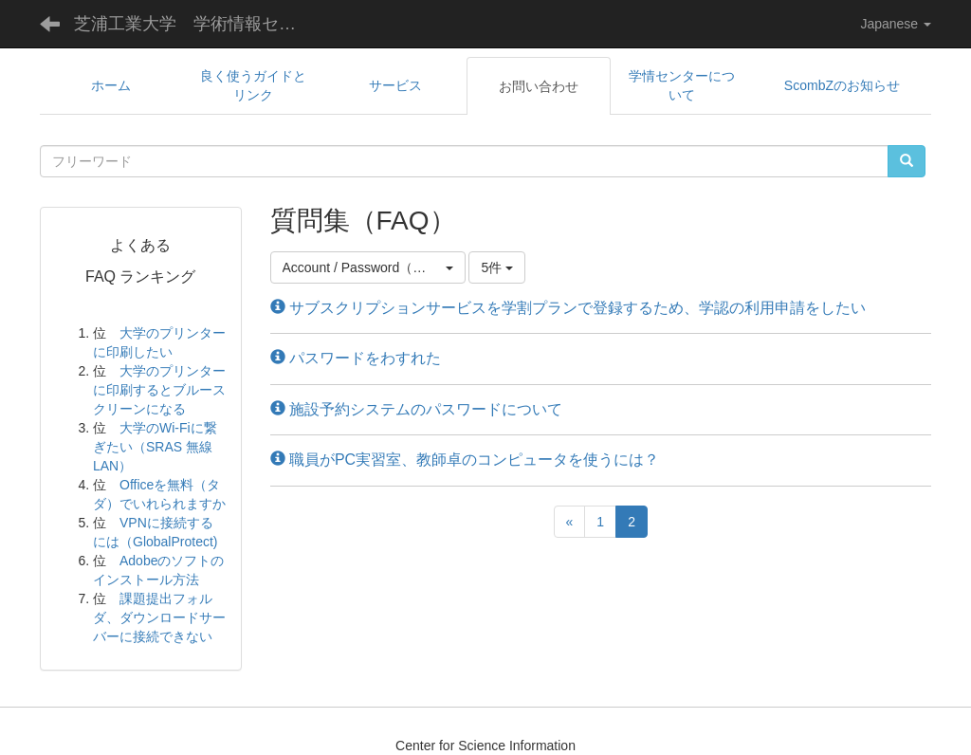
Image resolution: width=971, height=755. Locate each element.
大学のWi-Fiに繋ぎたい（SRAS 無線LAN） (155, 446)
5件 (497, 267)
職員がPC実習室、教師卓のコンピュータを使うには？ (465, 459)
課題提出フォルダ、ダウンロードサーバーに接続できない (159, 617)
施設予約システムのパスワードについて (416, 409)
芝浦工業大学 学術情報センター (199, 23)
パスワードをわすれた (355, 358)
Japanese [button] (895, 23)
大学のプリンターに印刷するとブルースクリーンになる (159, 389)
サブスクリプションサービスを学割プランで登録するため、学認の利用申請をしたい (568, 308)
